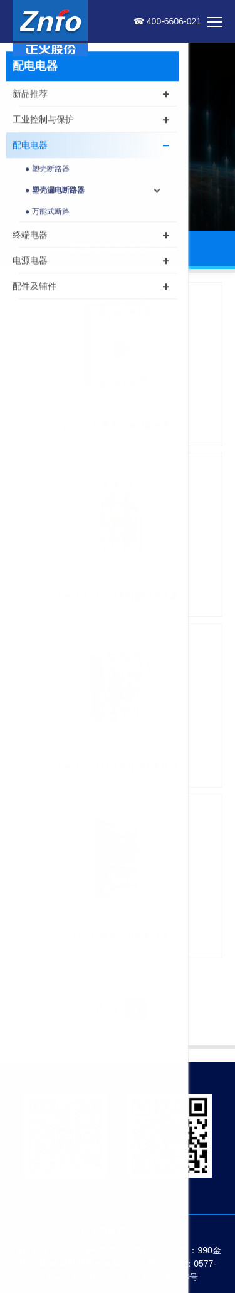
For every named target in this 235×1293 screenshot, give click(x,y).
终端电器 (30, 236)
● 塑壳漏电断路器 (55, 191)
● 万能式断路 (47, 213)
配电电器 (30, 147)
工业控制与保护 (43, 121)
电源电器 (30, 262)
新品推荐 (30, 95)
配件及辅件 (34, 288)
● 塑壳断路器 (47, 170)
